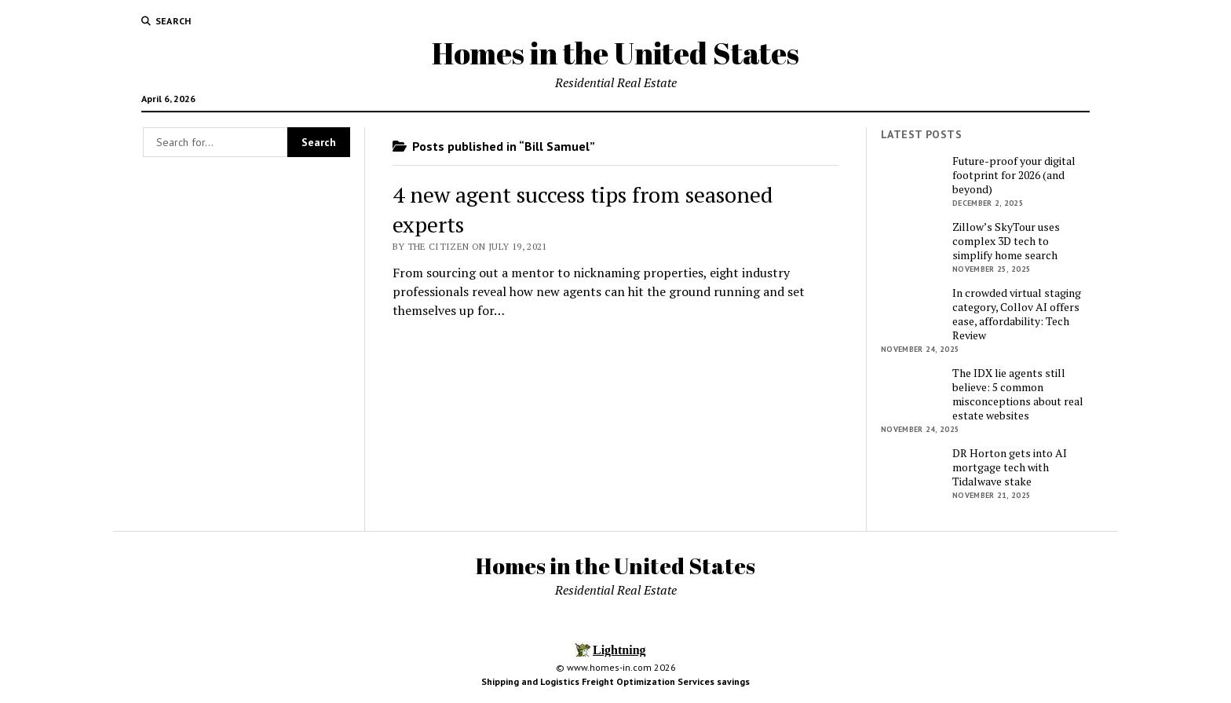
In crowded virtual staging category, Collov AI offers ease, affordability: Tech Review (1016, 314)
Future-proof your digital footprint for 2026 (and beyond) (1014, 175)
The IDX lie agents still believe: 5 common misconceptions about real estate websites (1017, 394)
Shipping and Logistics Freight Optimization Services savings (615, 681)
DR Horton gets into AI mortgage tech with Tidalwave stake (1009, 467)
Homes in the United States (615, 53)
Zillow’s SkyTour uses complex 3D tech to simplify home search (1006, 241)
